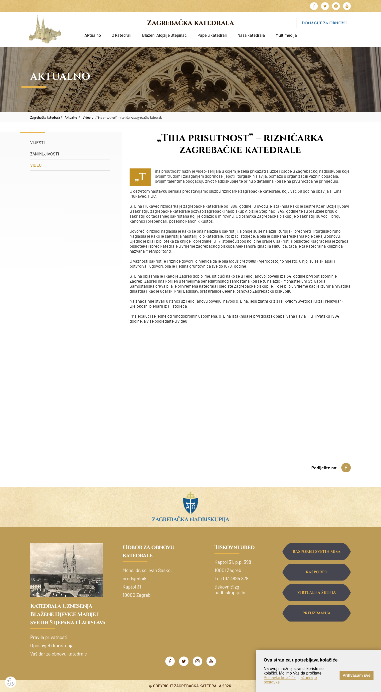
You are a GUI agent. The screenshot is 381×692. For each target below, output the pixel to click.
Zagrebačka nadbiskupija (190, 519)
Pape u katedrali (212, 34)
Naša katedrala (251, 34)
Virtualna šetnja (316, 592)
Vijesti (37, 142)
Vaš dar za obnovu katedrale (58, 654)
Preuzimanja (316, 613)
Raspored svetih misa (317, 551)
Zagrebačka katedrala (190, 22)
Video (36, 164)
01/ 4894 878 (235, 578)
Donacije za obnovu (324, 23)
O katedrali (121, 34)
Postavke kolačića (280, 678)
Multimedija (286, 34)
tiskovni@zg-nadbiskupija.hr (230, 589)
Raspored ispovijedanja (316, 575)
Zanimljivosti (44, 153)
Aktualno (92, 34)
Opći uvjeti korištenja (52, 645)
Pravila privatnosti (48, 637)
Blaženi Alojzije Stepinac (164, 34)
